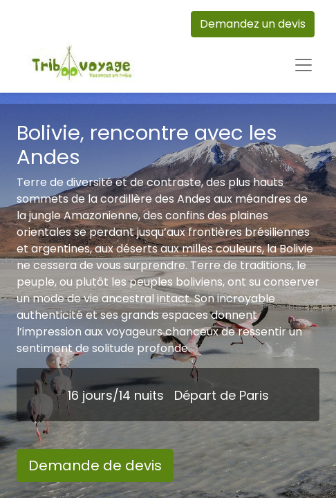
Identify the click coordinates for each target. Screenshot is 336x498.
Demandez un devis (253, 24)
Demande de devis (95, 465)
